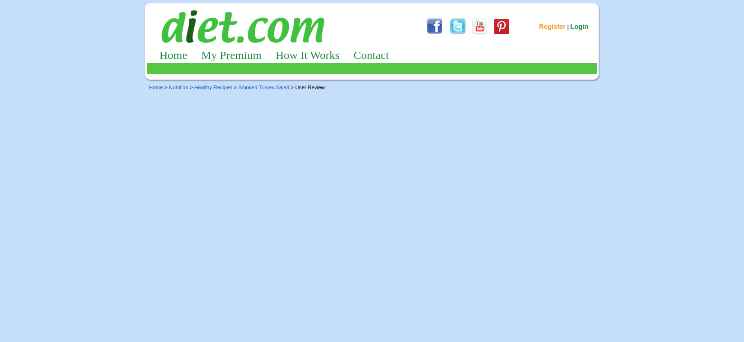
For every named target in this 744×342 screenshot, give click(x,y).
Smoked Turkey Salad (263, 87)
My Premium (231, 55)
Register (552, 26)
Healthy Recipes (213, 87)
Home (173, 55)
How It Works (308, 55)
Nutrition (178, 87)
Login (579, 26)
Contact (371, 55)
